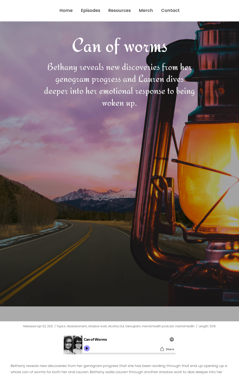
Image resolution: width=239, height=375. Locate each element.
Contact (171, 10)
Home (64, 10)
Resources (119, 10)
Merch (147, 10)
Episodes (89, 10)
